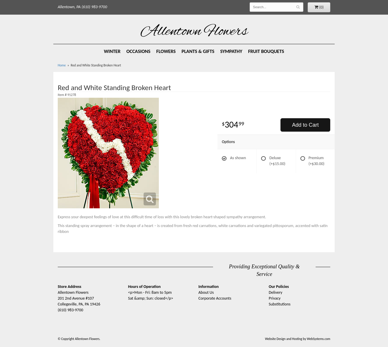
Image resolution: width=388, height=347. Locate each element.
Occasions (138, 51)
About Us (206, 292)
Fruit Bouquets (266, 51)
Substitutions (279, 304)
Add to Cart (305, 125)
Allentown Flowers (194, 32)
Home (62, 65)
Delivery (275, 292)
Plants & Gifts (198, 51)
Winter (112, 51)
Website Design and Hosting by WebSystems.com (297, 339)
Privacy (274, 298)
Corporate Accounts (214, 298)
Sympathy (231, 51)
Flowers (166, 51)
